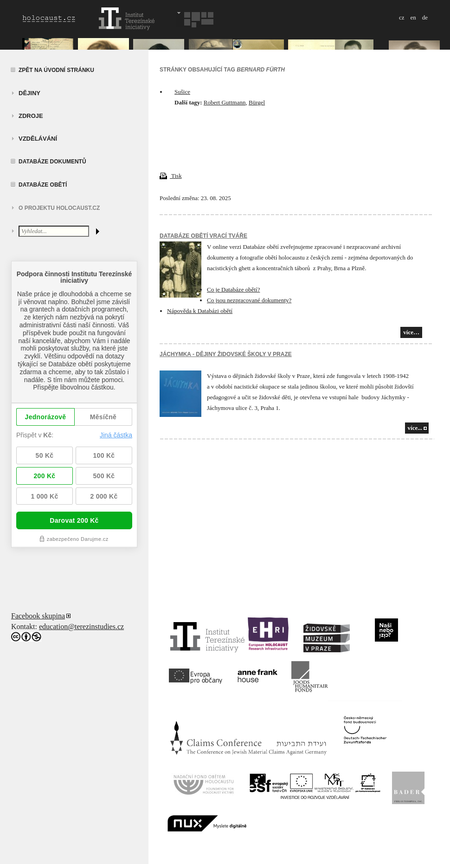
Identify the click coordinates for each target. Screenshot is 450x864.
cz (402, 17)
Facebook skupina (38, 616)
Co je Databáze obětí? (233, 289)
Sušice (182, 91)
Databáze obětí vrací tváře (203, 236)
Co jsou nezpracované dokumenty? (249, 300)
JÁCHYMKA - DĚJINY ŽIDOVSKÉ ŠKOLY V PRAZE (226, 354)
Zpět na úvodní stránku (56, 70)
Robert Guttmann (225, 102)
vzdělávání (38, 138)
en (413, 17)
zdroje (31, 115)
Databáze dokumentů (52, 161)
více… (411, 332)
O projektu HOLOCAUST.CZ (59, 208)
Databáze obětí (43, 185)
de (425, 17)
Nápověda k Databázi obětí (199, 310)
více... (415, 427)
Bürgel (257, 102)
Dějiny (29, 93)
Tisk (171, 175)
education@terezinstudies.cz (81, 626)
